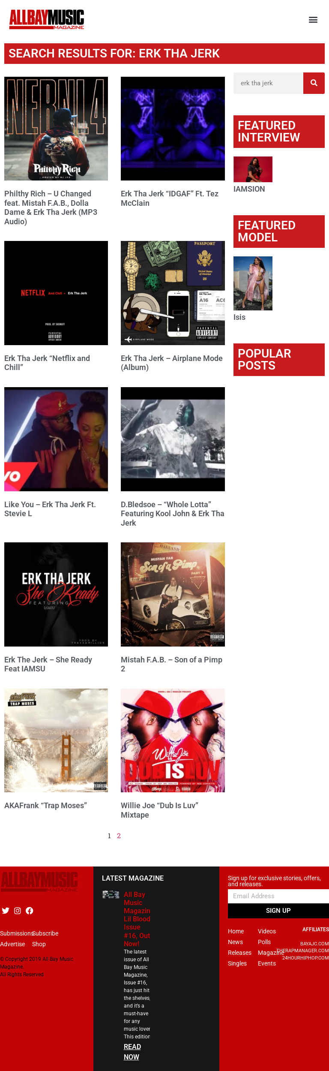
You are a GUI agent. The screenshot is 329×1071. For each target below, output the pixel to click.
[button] (313, 19)
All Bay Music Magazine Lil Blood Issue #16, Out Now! (139, 919)
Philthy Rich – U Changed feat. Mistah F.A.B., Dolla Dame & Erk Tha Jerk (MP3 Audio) (50, 207)
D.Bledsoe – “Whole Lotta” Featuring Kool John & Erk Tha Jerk (172, 513)
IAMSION (249, 188)
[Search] (314, 83)
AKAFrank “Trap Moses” (45, 805)
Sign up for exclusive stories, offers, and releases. (274, 881)
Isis (239, 317)
